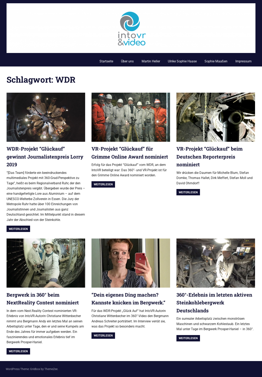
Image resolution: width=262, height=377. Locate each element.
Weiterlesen (18, 229)
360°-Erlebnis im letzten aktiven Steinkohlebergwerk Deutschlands (214, 302)
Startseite (106, 61)
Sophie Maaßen (215, 61)
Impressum (243, 61)
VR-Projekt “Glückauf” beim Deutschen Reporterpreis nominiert (209, 156)
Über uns (127, 61)
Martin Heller (151, 61)
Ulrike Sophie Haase (182, 61)
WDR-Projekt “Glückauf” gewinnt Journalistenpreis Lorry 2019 (45, 156)
